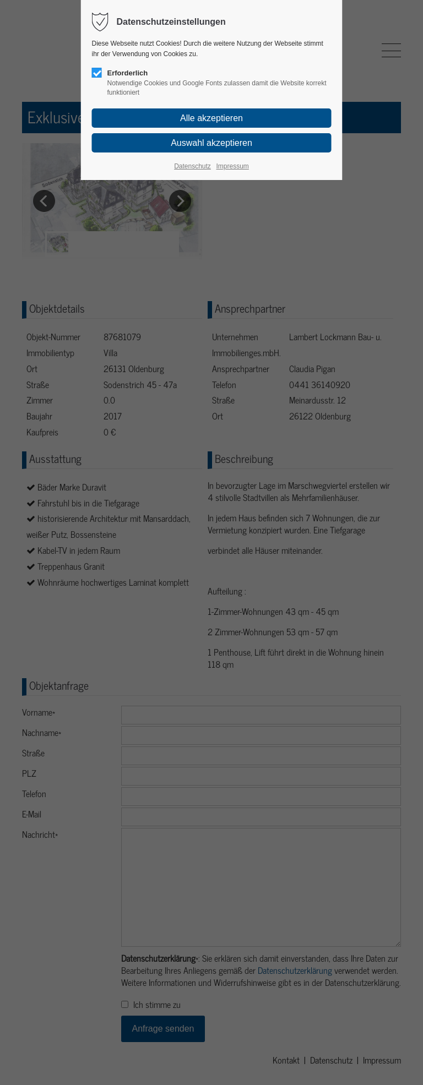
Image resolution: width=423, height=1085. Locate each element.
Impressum (232, 166)
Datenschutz (192, 166)
